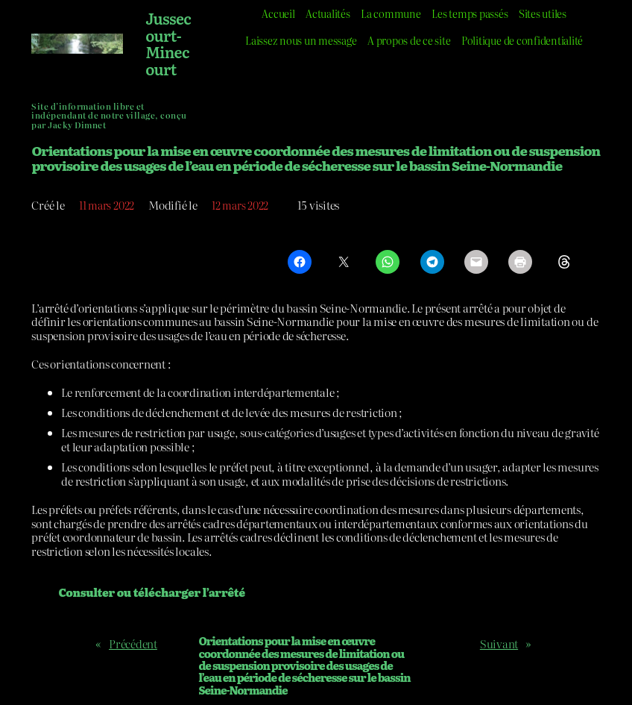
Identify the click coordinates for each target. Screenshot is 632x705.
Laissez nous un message (294, 40)
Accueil (271, 13)
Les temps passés (471, 13)
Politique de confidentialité (526, 40)
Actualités (324, 13)
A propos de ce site (406, 40)
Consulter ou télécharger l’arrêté (151, 592)
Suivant (499, 643)
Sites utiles (548, 13)
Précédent (133, 643)
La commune (390, 13)
